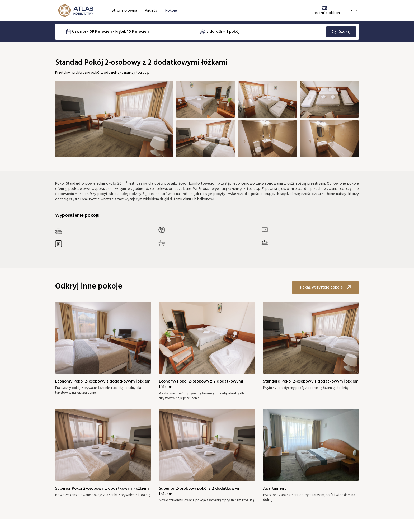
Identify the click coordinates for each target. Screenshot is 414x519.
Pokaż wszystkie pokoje (325, 287)
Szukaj (341, 32)
